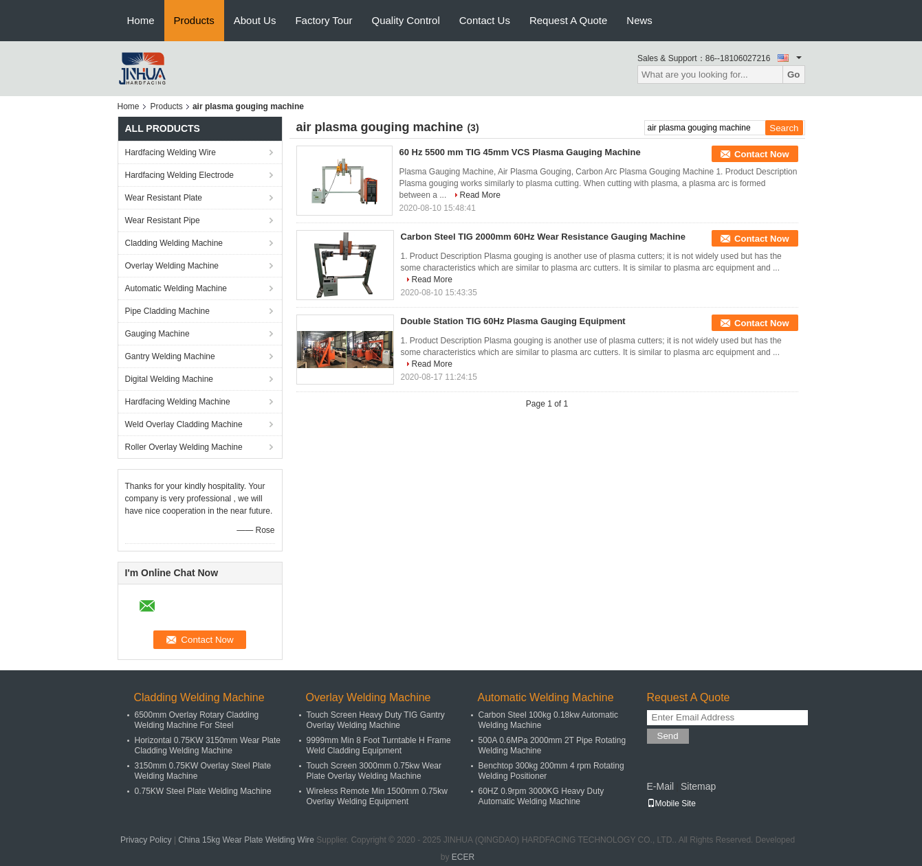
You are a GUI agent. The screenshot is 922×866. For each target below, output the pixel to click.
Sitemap (698, 786)
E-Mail (660, 786)
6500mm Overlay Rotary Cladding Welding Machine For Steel (197, 720)
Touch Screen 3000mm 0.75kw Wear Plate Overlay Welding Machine (374, 771)
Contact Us (484, 20)
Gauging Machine (157, 334)
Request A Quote (568, 20)
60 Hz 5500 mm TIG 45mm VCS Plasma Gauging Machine (520, 152)
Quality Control (406, 20)
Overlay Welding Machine (172, 266)
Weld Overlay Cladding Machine (184, 424)
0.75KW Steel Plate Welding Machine (203, 791)
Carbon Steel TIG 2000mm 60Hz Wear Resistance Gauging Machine (543, 236)
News (639, 20)
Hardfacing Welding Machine (177, 402)
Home (141, 20)
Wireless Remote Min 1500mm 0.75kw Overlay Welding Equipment (377, 796)
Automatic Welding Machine (176, 288)
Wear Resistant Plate (164, 198)
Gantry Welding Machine (170, 356)
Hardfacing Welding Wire (171, 152)
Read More (480, 195)
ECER (463, 857)
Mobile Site (671, 803)
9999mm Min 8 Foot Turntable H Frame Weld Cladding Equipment (379, 745)
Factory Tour (323, 20)
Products (194, 20)
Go (793, 74)
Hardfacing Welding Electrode (179, 175)
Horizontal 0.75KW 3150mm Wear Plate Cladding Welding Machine (208, 745)
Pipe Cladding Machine (167, 311)
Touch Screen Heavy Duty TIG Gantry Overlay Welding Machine (376, 720)
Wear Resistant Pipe (162, 220)
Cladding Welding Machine (174, 243)
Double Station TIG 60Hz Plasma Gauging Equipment (513, 321)
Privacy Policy (146, 840)
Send (668, 736)
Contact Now (761, 154)
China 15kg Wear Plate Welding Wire (246, 840)
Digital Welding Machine (169, 379)
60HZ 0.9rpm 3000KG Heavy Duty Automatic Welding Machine (541, 796)
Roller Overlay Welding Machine (184, 447)
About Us (255, 20)
